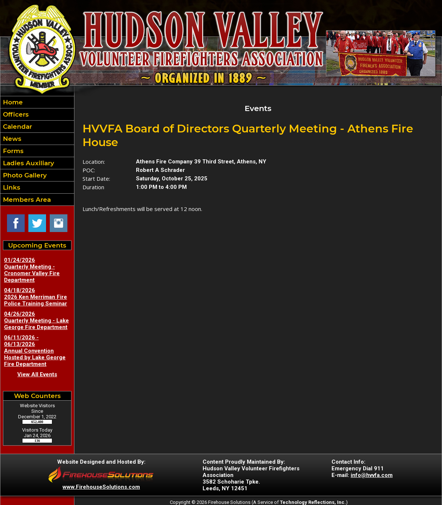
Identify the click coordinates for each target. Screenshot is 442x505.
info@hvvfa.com (372, 475)
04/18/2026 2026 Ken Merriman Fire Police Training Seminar (35, 297)
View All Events (37, 374)
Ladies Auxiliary (27, 163)
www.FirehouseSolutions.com (101, 487)
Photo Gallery (24, 175)
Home (12, 102)
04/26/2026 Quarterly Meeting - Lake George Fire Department (36, 321)
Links (10, 187)
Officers (15, 114)
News (11, 138)
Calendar (16, 126)
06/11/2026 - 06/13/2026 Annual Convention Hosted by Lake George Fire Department (35, 350)
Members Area (26, 199)
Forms (12, 151)
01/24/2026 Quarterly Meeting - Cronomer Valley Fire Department (32, 270)
